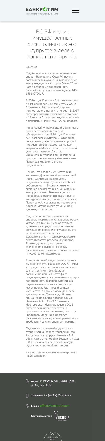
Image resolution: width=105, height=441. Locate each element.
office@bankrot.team (54, 406)
